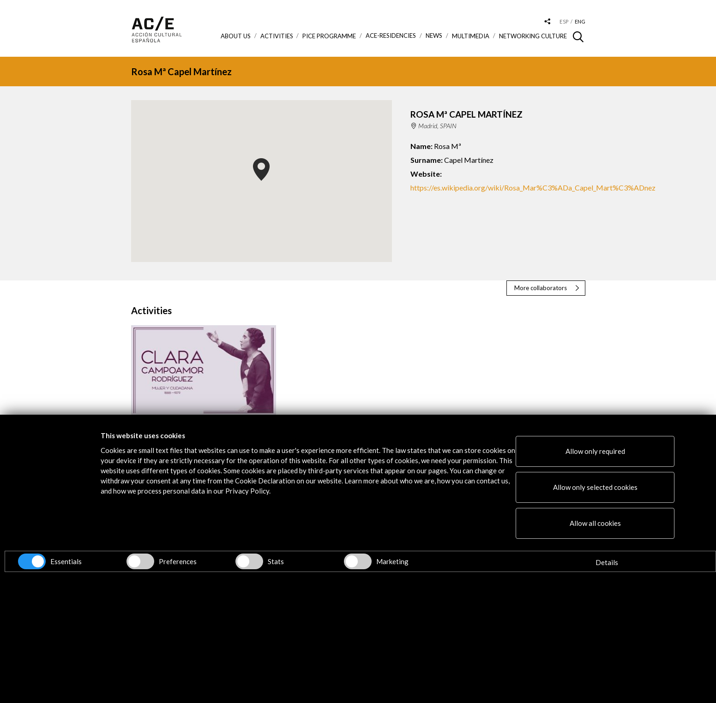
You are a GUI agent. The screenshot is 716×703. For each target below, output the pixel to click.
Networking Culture (533, 36)
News (434, 36)
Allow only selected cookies (595, 487)
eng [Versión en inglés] (580, 21)
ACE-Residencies (391, 36)
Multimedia (470, 36)
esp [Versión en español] (564, 21)
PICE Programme (329, 36)
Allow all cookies (595, 523)
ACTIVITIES (276, 36)
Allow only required (595, 451)
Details (607, 562)
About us (236, 36)
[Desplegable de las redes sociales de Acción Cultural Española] (547, 22)
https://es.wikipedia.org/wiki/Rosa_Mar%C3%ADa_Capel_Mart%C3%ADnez (533, 187)
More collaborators (540, 288)
